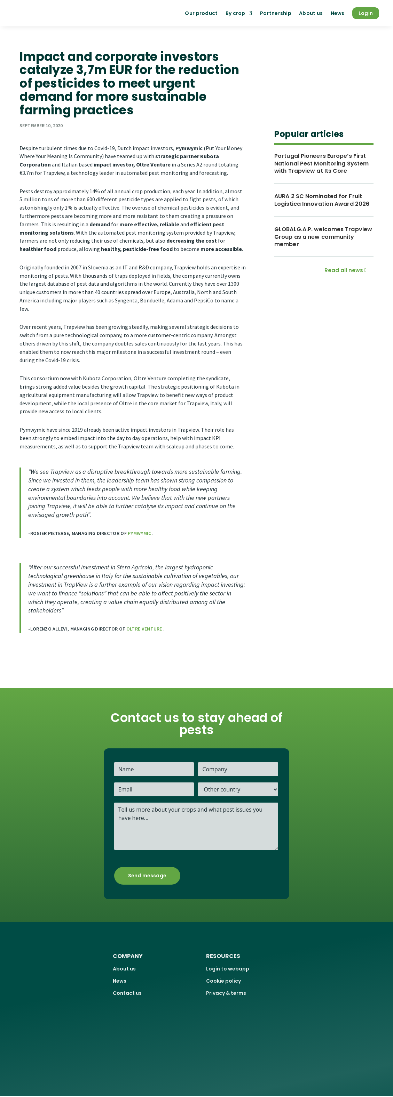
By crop (235, 13)
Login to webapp (227, 968)
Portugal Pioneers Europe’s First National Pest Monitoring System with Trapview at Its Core (321, 163)
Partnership (275, 13)
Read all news (343, 270)
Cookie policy (223, 980)
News (338, 13)
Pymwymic (139, 533)
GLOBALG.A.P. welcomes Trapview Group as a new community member (323, 237)
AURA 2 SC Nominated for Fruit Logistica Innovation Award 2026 (321, 200)
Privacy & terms (226, 993)
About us (311, 13)
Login (366, 13)
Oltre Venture (144, 629)
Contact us (127, 993)
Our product (201, 13)
